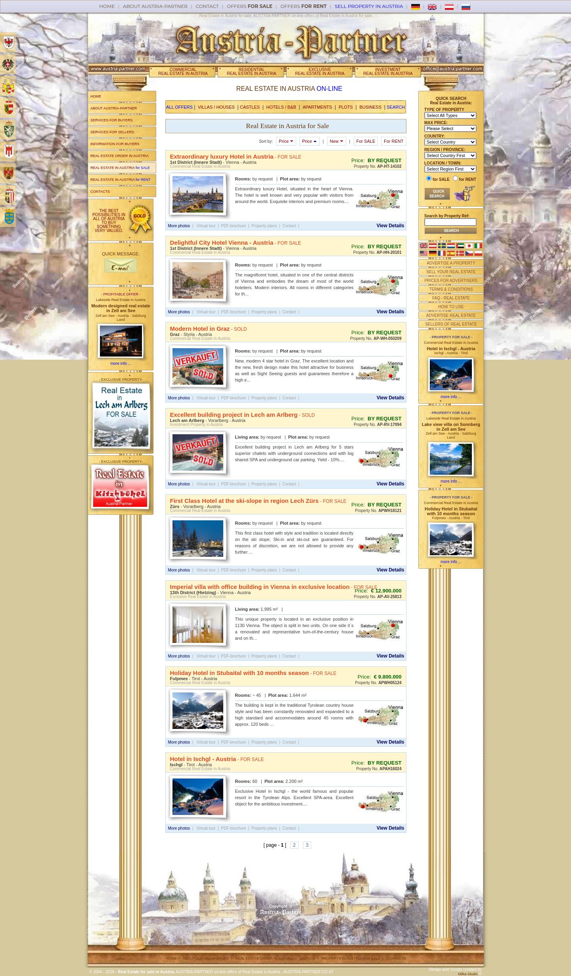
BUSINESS (370, 107)
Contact (207, 6)
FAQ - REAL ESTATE (451, 298)
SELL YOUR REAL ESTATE (450, 272)
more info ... (120, 363)
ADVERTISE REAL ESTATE (451, 315)
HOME (95, 96)
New (336, 141)
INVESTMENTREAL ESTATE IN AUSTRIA (387, 71)
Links (120, 959)
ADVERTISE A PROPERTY (451, 263)
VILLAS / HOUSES (216, 107)
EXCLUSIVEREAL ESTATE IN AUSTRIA (319, 71)
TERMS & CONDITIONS (451, 289)
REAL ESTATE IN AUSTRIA (120, 168)
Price (286, 141)
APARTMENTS (317, 107)
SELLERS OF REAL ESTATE (451, 324)
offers (249, 6)
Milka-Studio (468, 974)
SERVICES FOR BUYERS (111, 120)
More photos (179, 226)
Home (107, 6)
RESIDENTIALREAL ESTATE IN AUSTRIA (251, 71)
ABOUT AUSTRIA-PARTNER (113, 108)
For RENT (394, 141)
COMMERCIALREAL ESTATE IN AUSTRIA (182, 71)
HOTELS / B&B (281, 107)
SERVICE (307, 959)
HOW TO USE (451, 307)
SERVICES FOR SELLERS (112, 132)
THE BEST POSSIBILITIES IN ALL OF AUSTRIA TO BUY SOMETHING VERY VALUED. (108, 221)
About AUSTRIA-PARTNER (155, 6)
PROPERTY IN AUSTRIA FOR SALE (351, 959)
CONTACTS (100, 192)
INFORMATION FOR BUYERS (114, 144)
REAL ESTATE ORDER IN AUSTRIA (119, 156)
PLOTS (346, 107)
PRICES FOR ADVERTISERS (450, 280)
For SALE (366, 141)
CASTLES (250, 107)
